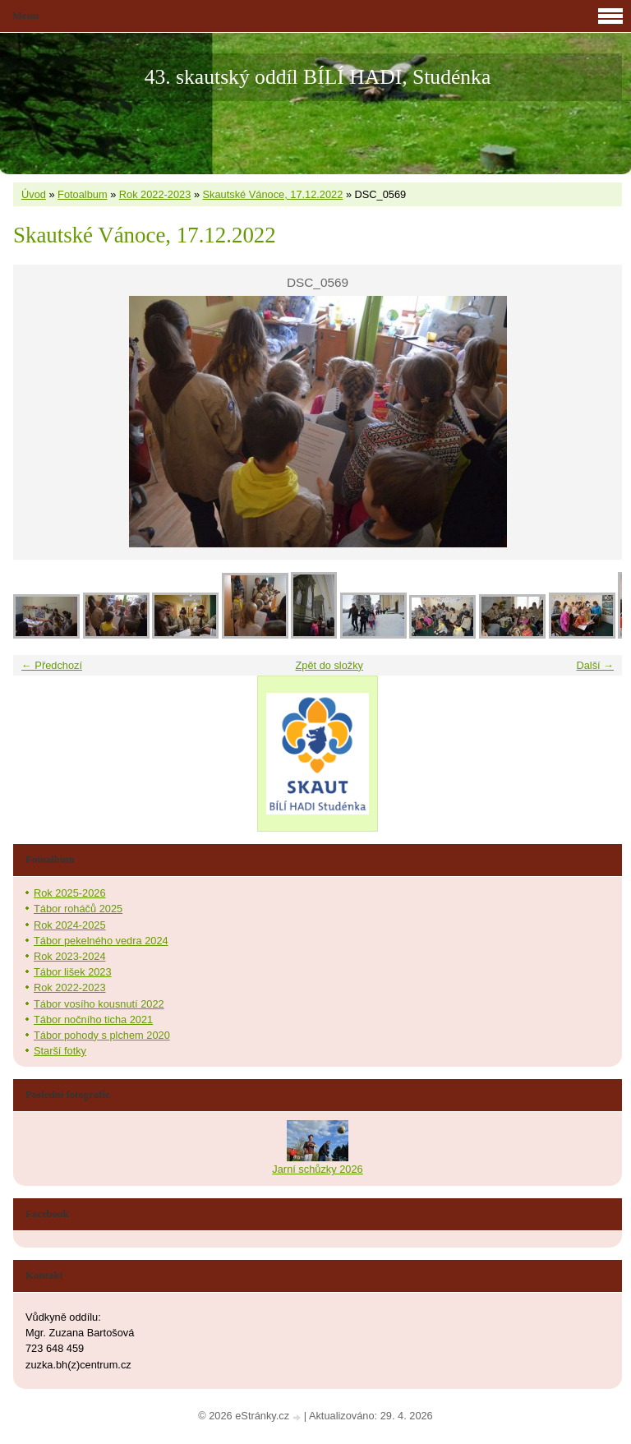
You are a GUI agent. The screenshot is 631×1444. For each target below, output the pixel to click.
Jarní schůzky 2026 (317, 1169)
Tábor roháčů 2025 (78, 908)
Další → (595, 665)
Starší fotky (60, 1051)
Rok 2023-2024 (70, 956)
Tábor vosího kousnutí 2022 (99, 1004)
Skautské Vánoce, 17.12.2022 (273, 194)
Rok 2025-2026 (70, 893)
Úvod (33, 194)
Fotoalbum (82, 194)
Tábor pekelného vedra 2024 (101, 940)
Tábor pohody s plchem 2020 (102, 1035)
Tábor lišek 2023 (73, 972)
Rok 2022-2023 (155, 194)
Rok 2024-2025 (70, 925)
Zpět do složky (329, 665)
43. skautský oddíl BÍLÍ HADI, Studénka (318, 77)
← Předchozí (51, 665)
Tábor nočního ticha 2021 (93, 1019)
